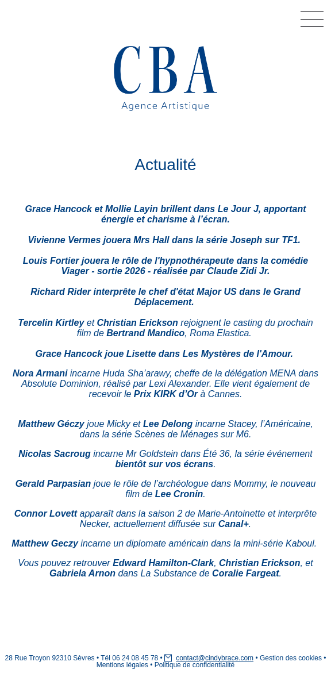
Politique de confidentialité (194, 665)
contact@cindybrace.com (214, 658)
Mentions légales (122, 665)
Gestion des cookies (291, 658)
